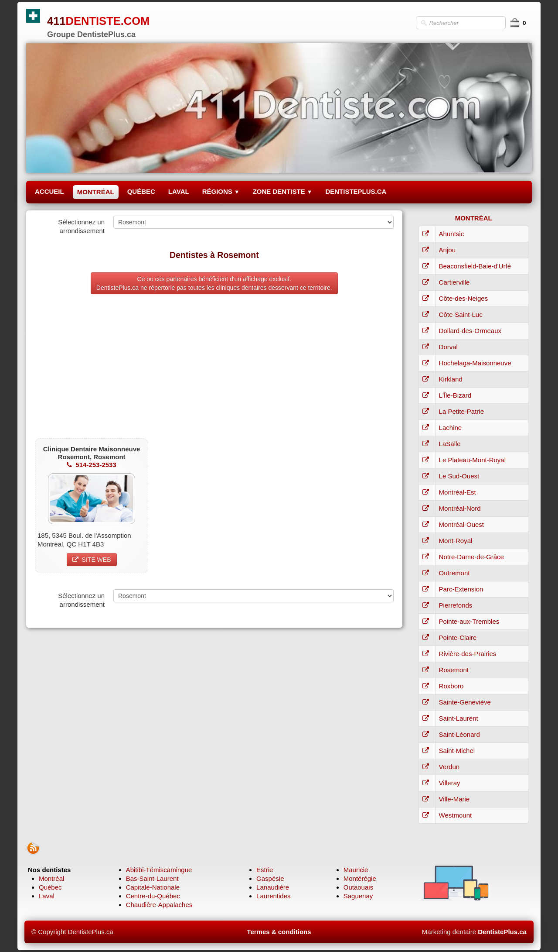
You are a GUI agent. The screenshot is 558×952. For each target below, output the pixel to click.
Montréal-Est (457, 492)
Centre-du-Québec (153, 896)
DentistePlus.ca (502, 931)
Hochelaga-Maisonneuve (475, 363)
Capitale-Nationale (153, 887)
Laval (46, 896)
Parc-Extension (461, 589)
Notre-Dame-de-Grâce (471, 556)
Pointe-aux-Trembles (469, 621)
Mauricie (356, 869)
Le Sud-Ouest (459, 476)
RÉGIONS (221, 191)
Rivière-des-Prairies (468, 653)
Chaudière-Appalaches (159, 904)
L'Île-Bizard (455, 395)
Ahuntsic (451, 233)
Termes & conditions (279, 931)
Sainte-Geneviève (465, 702)
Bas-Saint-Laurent (152, 878)
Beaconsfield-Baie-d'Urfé (475, 266)
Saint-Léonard (459, 734)
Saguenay (358, 896)
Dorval (448, 347)
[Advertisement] (214, 368)
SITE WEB (91, 559)
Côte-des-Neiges (463, 298)
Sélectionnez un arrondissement (81, 226)
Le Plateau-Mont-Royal (472, 460)
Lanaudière (272, 887)
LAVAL (178, 191)
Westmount (455, 815)
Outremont (454, 573)
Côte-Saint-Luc (461, 314)
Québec (50, 887)
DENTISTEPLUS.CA (355, 191)
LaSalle (450, 443)
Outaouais (358, 887)
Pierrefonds (456, 605)
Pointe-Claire (458, 637)
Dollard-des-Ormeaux (470, 330)
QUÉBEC (141, 191)
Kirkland (451, 379)
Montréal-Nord (460, 508)
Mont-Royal (456, 540)
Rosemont (454, 670)
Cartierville (454, 282)
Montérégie (360, 878)
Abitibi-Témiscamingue (159, 869)
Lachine (450, 427)
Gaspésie (270, 878)
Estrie (264, 869)
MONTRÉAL (95, 192)
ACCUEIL (49, 191)
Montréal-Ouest (461, 524)
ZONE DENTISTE (283, 191)
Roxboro (451, 686)
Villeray (449, 783)
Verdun (449, 766)
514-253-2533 (91, 464)
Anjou (447, 250)
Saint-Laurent (458, 718)
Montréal (51, 878)
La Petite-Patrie (461, 411)
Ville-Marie (454, 799)
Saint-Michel (457, 750)
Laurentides (273, 896)
